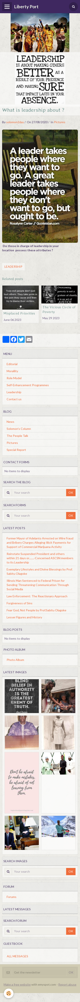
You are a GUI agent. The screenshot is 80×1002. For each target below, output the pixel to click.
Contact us (14, 399)
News (10, 421)
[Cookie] (8, 993)
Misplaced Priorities (19, 313)
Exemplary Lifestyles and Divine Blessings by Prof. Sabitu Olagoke (40, 571)
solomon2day (15, 122)
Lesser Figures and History (24, 617)
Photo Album (15, 660)
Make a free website (17, 984)
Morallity (12, 371)
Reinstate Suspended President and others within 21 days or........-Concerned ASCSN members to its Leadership (40, 558)
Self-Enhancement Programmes (28, 385)
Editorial (12, 364)
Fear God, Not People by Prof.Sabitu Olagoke (36, 610)
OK (70, 492)
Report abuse (67, 984)
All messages (17, 956)
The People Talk (17, 435)
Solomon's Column (19, 428)
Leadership (13, 266)
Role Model (14, 378)
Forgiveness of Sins (19, 603)
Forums (11, 897)
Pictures (59, 122)
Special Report (16, 450)
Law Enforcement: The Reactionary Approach (37, 596)
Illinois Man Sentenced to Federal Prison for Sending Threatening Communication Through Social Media (38, 585)
